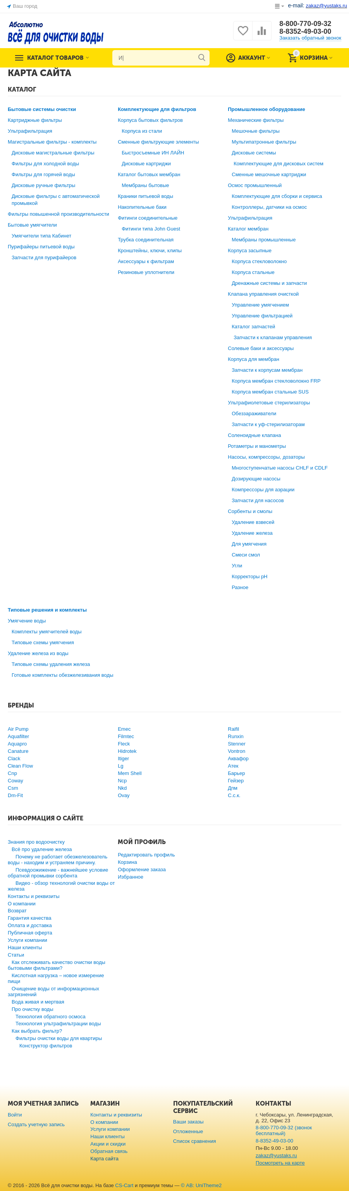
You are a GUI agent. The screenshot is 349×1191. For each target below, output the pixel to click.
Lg (120, 766)
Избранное (130, 877)
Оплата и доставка (30, 925)
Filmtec (126, 736)
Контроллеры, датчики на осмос (269, 207)
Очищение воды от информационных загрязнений (53, 991)
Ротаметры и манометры (257, 446)
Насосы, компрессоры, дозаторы (266, 457)
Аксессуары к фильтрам (146, 261)
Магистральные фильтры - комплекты (52, 142)
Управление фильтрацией (262, 316)
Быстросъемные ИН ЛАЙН (153, 153)
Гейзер (236, 781)
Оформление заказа (142, 869)
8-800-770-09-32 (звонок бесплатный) (284, 1130)
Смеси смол (246, 555)
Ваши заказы (188, 1122)
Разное (240, 587)
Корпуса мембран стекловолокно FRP (276, 381)
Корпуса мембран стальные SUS (270, 392)
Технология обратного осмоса (50, 1016)
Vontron (236, 751)
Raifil (233, 729)
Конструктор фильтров (45, 1046)
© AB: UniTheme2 (201, 1185)
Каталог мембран (248, 229)
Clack (14, 758)
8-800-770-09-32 (305, 24)
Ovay (123, 795)
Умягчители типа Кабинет (41, 236)
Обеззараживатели (254, 413)
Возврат (17, 911)
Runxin (236, 736)
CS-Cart (124, 1185)
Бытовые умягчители (32, 225)
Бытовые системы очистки (42, 109)
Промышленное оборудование (266, 109)
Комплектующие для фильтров (157, 109)
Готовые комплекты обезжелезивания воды (62, 675)
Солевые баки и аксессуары (261, 348)
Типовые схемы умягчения (43, 642)
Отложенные (188, 1131)
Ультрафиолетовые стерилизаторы (269, 403)
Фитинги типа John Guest (151, 229)
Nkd (122, 788)
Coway (15, 781)
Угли (237, 566)
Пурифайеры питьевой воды (41, 247)
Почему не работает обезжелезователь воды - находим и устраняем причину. (57, 859)
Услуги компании (27, 940)
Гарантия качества (30, 918)
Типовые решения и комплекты (47, 610)
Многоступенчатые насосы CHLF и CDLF (280, 468)
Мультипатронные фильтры (264, 142)
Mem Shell (129, 773)
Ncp (122, 781)
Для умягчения (249, 544)
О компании (22, 904)
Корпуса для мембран (253, 359)
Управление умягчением (260, 305)
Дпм (232, 788)
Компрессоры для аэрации (263, 489)
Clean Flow (20, 766)
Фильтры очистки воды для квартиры (58, 1038)
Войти (15, 1115)
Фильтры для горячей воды (43, 174)
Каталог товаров (55, 58)
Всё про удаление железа (42, 849)
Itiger (123, 758)
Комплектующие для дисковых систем (278, 163)
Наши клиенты (25, 947)
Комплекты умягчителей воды (47, 632)
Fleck (124, 744)
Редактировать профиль (146, 855)
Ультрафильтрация (30, 131)
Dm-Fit (15, 795)
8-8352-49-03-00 (305, 31)
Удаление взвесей (253, 522)
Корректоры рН (249, 576)
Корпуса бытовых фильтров (150, 120)
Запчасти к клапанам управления (273, 337)
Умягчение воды (27, 621)
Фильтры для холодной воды (45, 163)
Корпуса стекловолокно (259, 261)
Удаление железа (252, 533)
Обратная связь (108, 1151)
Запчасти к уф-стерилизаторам (268, 424)
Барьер (236, 773)
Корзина (127, 862)
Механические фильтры (256, 120)
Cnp (12, 773)
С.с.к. (234, 795)
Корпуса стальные (253, 272)
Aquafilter (18, 736)
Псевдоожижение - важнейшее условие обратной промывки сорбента (58, 873)
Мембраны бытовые (145, 185)
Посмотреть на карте (280, 1163)
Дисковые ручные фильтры (43, 185)
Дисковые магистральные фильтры (53, 153)
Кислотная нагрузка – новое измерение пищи (56, 978)
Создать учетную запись (36, 1124)
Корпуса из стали (142, 131)
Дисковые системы (254, 153)
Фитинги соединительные (147, 218)
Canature (18, 751)
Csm (13, 788)
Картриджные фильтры (35, 120)
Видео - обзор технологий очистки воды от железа (61, 886)
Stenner (237, 744)
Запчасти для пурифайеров (44, 257)
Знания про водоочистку (36, 842)
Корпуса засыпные (250, 250)
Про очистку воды (32, 1009)
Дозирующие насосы (256, 479)
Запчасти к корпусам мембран (267, 370)
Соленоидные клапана (254, 435)
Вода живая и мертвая (38, 1002)
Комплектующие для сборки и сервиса (277, 196)
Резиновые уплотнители (146, 272)
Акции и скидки (108, 1144)
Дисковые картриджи (146, 163)
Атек (233, 766)
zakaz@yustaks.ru (276, 1155)
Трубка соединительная (146, 240)
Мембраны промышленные (264, 240)
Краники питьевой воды (145, 196)
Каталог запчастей (253, 326)
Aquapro (17, 744)
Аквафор (238, 758)
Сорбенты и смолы (250, 511)
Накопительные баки (142, 207)
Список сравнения (194, 1141)
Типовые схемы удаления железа (51, 664)
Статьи (16, 955)
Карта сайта (104, 1159)
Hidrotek (127, 751)
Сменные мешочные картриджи (269, 174)
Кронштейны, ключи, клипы (150, 250)
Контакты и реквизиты (34, 896)
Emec (124, 729)
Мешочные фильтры (256, 131)
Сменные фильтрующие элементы (158, 142)
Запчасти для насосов (258, 500)
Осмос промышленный (255, 185)
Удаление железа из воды (38, 653)
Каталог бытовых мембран (149, 174)
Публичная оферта (30, 933)
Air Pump (18, 729)
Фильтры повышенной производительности (58, 214)
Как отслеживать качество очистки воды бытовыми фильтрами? (56, 965)
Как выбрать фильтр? (37, 1031)
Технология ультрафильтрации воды (58, 1023)
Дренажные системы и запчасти (269, 283)
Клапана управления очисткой (263, 294)
